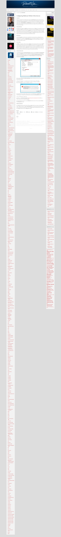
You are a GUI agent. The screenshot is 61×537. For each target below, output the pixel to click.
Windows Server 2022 (10, 521)
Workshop (9, 524)
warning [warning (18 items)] (53, 294)
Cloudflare (9, 151)
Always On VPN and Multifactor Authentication (50, 77)
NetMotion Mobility (10, 335)
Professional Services (10, 385)
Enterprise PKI (49, 125)
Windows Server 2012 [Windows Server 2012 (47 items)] (50, 301)
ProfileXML (9, 386)
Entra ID (9, 215)
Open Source (9, 360)
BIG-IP (9, 123)
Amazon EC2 (9, 85)
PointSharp (9, 377)
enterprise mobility (10, 205)
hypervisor (36, 124)
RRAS (8, 411)
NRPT (8, 354)
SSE (8, 447)
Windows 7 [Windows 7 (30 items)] (48, 297)
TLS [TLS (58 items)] (47, 291)
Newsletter (49, 170)
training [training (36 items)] (49, 291)
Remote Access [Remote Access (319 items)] (50, 284)
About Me (49, 60)
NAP (8, 328)
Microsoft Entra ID (10, 304)
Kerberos (9, 278)
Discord (9, 175)
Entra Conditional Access (11, 211)
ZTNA (8, 533)
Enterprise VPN (50, 126)
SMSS (8, 435)
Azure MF (9, 115)
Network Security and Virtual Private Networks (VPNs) (51, 168)
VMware (41, 125)
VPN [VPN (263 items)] (48, 294)
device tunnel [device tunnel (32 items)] (52, 259)
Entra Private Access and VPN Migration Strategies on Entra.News (51, 41)
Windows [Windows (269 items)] (49, 296)
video (8, 487)
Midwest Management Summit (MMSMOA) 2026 (50, 48)
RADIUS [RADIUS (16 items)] (50, 282)
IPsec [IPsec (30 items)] (47, 269)
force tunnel (9, 228)
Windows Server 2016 (10, 518)
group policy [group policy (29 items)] (50, 265)
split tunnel (9, 438)
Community (9, 153)
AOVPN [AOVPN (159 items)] (48, 253)
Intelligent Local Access (11, 263)
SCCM (8, 415)
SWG (8, 457)
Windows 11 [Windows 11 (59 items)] (48, 299)
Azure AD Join (9, 105)
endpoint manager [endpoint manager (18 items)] (51, 262)
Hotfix (9, 250)
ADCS (8, 75)
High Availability (10, 249)
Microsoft (9, 296)
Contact (49, 102)
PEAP (8, 370)
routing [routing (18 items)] (47, 285)
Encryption (9, 199)
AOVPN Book (9, 89)
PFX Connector (10, 371)
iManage (9, 259)
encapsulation (9, 198)
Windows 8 (9, 508)
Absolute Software (10, 67)
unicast (29, 125)
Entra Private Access (10, 218)
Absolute (9, 64)
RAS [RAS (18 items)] (51, 282)
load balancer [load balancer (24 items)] (52, 271)
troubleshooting (10, 476)
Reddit (9, 400)
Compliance (9, 154)
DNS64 (9, 181)
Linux (8, 282)
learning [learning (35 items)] (49, 271)
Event (8, 223)
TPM (8, 469)
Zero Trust (9, 528)
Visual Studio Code (10, 490)
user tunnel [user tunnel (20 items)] (50, 293)
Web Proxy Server (10, 500)
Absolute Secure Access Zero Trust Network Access (50, 70)
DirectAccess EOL (10, 174)
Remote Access (10, 402)
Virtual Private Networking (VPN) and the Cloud (50, 193)
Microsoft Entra (10, 300)
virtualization (38, 125)
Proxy (8, 389)
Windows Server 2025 (10, 522)
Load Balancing (29, 122)
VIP (30, 125)
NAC (8, 323)
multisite (9, 320)
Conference (9, 157)
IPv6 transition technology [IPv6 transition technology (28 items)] (50, 270)
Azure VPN (9, 120)
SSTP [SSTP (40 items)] (52, 289)
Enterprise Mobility (50, 123)
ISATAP (9, 274)
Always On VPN (10, 79)
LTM (8, 288)
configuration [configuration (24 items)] (48, 259)
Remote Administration (11, 403)
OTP (8, 367)
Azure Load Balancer (10, 113)
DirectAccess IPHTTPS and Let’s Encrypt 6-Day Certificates (51, 45)
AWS (8, 100)
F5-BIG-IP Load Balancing (51, 131)
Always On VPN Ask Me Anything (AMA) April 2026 (50, 51)
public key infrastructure (11, 393)
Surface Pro (9, 454)
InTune (9, 264)
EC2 (8, 191)
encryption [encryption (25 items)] (48, 262)
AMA (8, 83)
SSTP (8, 453)
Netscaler (9, 338)
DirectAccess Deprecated (11, 171)
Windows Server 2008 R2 (11, 514)
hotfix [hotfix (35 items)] (51, 266)
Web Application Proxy (11, 497)
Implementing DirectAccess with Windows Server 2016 (50, 138)
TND (8, 468)
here (17, 40)
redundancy (22, 125)
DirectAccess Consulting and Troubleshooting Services (51, 110)
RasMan (9, 396)
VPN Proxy (9, 493)
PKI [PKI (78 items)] (53, 280)
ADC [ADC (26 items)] (51, 249)
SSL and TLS (9, 450)
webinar (9, 501)
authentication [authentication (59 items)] (49, 254)
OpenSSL (9, 363)
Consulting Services (10, 158)
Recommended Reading (11, 399)
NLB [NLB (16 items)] (52, 279)
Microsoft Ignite (10, 310)
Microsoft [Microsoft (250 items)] (49, 274)
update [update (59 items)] (48, 293)
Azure (8, 101)
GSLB (8, 246)
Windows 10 (9, 504)
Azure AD (9, 104)
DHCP (8, 167)
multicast (39, 124)
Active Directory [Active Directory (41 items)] (49, 249)
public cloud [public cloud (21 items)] (48, 282)
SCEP (8, 417)
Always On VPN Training (51, 91)
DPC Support (9, 184)
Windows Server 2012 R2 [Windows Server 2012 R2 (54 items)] (50, 303)
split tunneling (10, 439)
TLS (8, 465)
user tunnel (9, 486)
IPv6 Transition (10, 272)
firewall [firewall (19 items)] (48, 265)
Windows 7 (9, 507)
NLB (19, 125)
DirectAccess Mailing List (51, 235)
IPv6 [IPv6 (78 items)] (49, 269)
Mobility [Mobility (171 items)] (48, 277)
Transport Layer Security (11, 475)
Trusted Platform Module (11, 480)
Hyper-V (34, 124)
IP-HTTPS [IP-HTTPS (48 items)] (50, 268)
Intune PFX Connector (10, 268)
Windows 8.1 (20, 123)
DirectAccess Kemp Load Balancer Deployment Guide (51, 233)
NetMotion (9, 334)
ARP (18, 124)
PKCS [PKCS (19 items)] (51, 280)
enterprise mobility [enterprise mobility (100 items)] (50, 263)
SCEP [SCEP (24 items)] (51, 288)
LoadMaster (9, 285)
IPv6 (8, 271)
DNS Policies (9, 178)
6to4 (8, 61)
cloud (8, 147)
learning (9, 281)
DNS (8, 177)
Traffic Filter (9, 471)
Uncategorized (10, 483)
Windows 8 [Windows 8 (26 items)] (51, 297)
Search (53, 12)
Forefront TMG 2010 (10, 231)
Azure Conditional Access (11, 112)
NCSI (8, 331)
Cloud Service (9, 150)
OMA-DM (9, 357)
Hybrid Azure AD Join (10, 252)
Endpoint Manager (10, 202)
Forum (9, 234)
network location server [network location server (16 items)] (49, 278)
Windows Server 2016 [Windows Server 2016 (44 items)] (50, 304)
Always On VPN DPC (10, 82)
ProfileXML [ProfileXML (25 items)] (52, 281)
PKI (8, 374)
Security (9, 427)
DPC (8, 182)
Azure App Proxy (10, 107)
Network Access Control (11, 339)
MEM (8, 292)
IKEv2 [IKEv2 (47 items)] (47, 267)
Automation (9, 97)
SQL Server (9, 442)
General (9, 235)
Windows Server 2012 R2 (11, 517)
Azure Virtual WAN (10, 119)
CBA (8, 126)
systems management (10, 462)
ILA (8, 257)
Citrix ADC (9, 144)
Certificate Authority (10, 129)
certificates (9, 136)
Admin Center (9, 76)
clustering (22, 124)
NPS (8, 353)
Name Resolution (10, 324)
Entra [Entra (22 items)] (47, 264)
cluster (20, 124)
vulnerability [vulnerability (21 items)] (50, 294)
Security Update (10, 430)
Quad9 (9, 395)
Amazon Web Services (10, 86)
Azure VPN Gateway (10, 122)
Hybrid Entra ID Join (10, 253)
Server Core (9, 431)
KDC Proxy (9, 275)
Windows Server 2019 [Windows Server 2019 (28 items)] (49, 305)
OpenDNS (9, 361)
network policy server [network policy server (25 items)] (49, 279)
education (9, 194)
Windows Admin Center (11, 511)
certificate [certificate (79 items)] (49, 255)
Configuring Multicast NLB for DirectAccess (28, 16)
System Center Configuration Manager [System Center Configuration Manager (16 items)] (50, 290)
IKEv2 (8, 256)
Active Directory (10, 68)
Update (9, 484)
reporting (9, 406)
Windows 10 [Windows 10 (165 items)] (49, 298)
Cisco (8, 139)
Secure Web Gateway (50, 183)
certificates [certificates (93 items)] (49, 257)
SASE (8, 414)
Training (9, 472)
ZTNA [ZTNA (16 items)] (47, 307)
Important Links (10, 260)
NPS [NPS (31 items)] (47, 280)
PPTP (8, 381)
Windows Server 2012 (10, 515)
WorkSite (9, 525)
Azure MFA (9, 116)
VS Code (9, 494)
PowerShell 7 (9, 380)
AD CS (8, 72)
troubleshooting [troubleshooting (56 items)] (49, 292)
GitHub (9, 238)
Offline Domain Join (10, 356)
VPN (8, 491)
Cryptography (9, 160)
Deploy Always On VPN (50, 224)
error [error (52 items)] (53, 264)
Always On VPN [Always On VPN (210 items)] (50, 251)
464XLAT (9, 60)
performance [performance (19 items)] (49, 280)
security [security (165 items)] (48, 289)
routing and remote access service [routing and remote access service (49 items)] (49, 287)
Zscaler (9, 532)
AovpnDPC (9, 90)
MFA (8, 295)
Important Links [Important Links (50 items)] (51, 267)
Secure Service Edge (10, 422)
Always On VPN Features (51, 215)
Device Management (10, 164)
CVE (8, 161)
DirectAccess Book (50, 228)
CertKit (9, 138)
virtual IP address (33, 125)
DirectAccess (9, 168)
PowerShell (9, 378)
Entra (8, 206)
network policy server (10, 350)
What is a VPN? (49, 197)
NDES (8, 332)
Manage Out (9, 289)
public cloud (9, 392)
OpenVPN (9, 364)
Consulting (49, 99)
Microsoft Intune (10, 311)
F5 (8, 227)
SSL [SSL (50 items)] (50, 289)
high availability (30, 124)
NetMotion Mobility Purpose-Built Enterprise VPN (51, 161)
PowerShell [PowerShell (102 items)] (49, 281)
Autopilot (9, 98)
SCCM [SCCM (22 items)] (49, 288)
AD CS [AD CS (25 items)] (47, 250)
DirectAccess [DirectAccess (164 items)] (49, 260)
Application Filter (10, 94)
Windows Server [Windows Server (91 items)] (50, 300)
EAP (8, 190)
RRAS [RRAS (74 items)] (48, 288)
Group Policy (9, 243)
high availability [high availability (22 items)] (48, 266)
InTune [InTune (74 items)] (48, 268)
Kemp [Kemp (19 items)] (47, 271)
